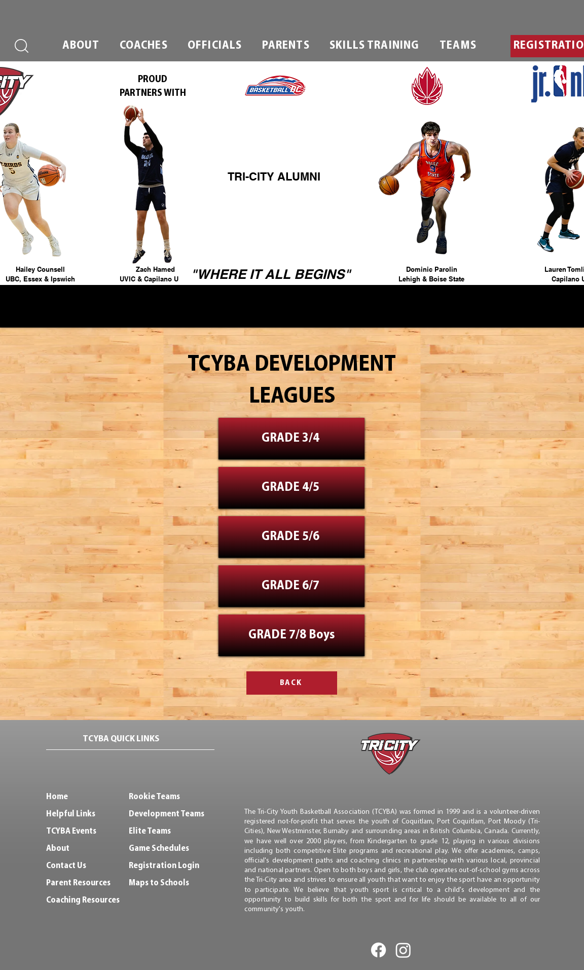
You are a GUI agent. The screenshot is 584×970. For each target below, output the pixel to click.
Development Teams (166, 814)
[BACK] (291, 683)
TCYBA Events (71, 831)
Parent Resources (78, 883)
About (57, 848)
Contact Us (66, 865)
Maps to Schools (159, 883)
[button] (80, 46)
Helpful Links (70, 814)
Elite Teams (150, 831)
